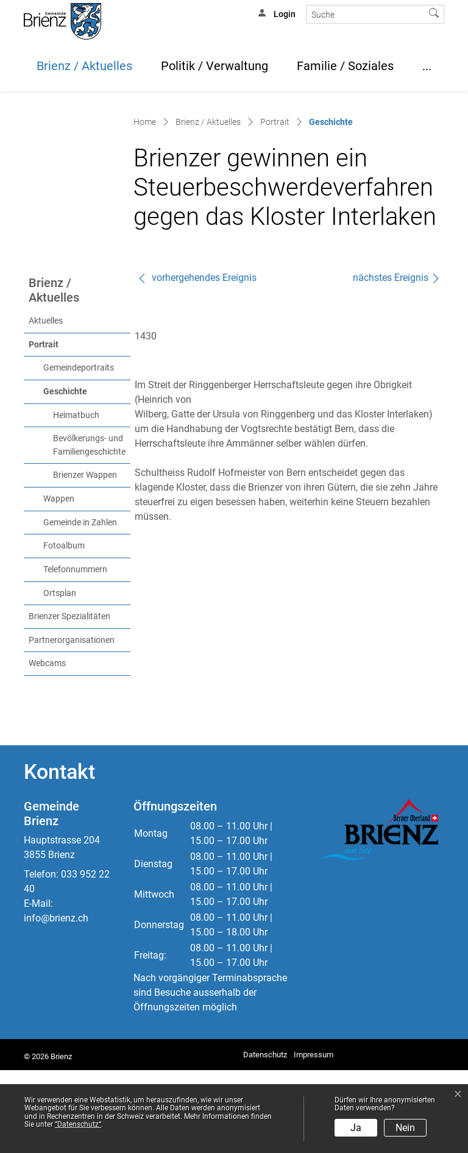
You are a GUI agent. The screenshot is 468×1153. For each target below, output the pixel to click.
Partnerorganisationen (72, 723)
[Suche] (365, 14)
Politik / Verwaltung (214, 66)
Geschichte (86, 473)
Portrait (43, 427)
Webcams (47, 746)
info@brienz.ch (56, 1001)
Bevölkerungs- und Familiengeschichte (89, 528)
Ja (355, 1127)
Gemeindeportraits (78, 450)
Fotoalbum (64, 628)
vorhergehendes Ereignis (197, 360)
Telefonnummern (75, 652)
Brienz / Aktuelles (84, 66)
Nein (405, 1127)
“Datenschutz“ (78, 1124)
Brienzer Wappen (85, 558)
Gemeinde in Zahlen (80, 605)
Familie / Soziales (345, 66)
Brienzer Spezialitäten (69, 699)
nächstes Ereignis (397, 360)
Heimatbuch (76, 498)
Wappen (58, 581)
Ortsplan (59, 676)
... (426, 66)
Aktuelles (46, 404)
